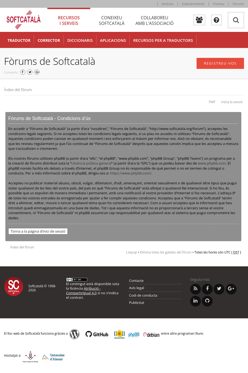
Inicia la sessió (232, 102)
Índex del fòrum (18, 89)
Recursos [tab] (68, 20)
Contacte (136, 280)
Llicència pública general (91, 163)
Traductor (18, 40)
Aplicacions (113, 40)
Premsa (218, 4)
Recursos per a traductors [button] (163, 40)
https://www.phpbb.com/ (130, 173)
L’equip (131, 252)
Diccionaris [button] (80, 40)
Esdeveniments (193, 4)
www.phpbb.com (212, 163)
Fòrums (238, 4)
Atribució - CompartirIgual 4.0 (83, 290)
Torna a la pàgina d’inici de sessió (38, 231)
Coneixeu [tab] (111, 20)
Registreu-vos (220, 63)
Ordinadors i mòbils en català (41, 56)
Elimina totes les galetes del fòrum (165, 252)
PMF (212, 102)
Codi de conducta (143, 295)
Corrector (48, 40)
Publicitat (136, 302)
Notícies (168, 4)
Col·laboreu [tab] (154, 20)
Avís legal (136, 287)
